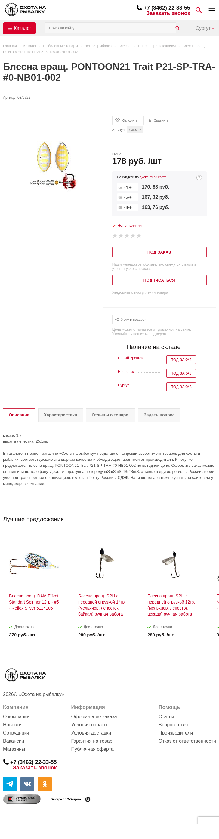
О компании (16, 716)
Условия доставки (91, 732)
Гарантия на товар (91, 741)
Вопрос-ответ (173, 724)
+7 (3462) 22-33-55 (166, 8)
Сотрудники (16, 732)
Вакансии (13, 741)
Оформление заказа (94, 716)
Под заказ (181, 360)
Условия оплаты (89, 724)
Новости (12, 724)
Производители (176, 732)
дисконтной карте (153, 177)
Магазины (14, 749)
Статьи (166, 716)
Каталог (22, 28)
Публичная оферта (92, 749)
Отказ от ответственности (187, 741)
